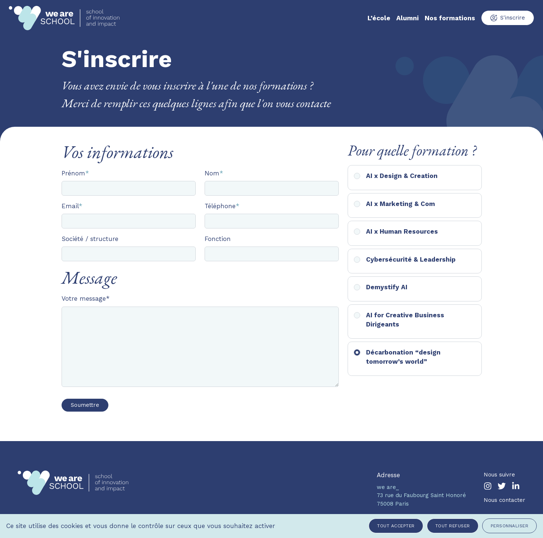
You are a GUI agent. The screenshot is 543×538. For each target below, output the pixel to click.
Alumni (407, 18)
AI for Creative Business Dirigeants (405, 319)
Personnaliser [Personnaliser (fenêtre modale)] (510, 525)
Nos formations (450, 18)
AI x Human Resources (402, 231)
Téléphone (222, 206)
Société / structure (90, 238)
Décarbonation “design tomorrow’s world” (403, 357)
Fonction (218, 238)
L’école (379, 18)
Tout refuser (452, 525)
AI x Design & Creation (402, 175)
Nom (214, 173)
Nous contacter (504, 500)
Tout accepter (396, 525)
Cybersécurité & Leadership (411, 259)
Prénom (75, 173)
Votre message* (85, 298)
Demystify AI (386, 287)
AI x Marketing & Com (400, 203)
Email (72, 206)
